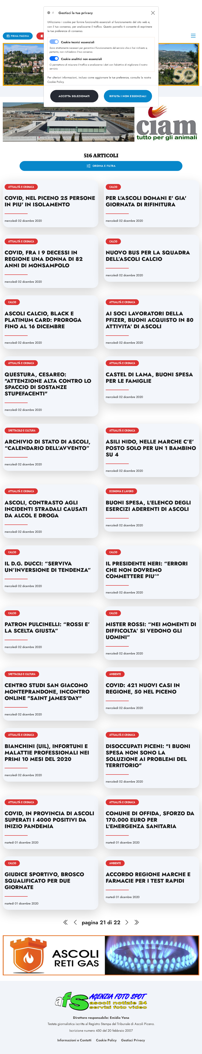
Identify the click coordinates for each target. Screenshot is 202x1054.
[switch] (54, 58)
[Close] (153, 13)
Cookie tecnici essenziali (77, 42)
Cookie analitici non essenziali (81, 59)
